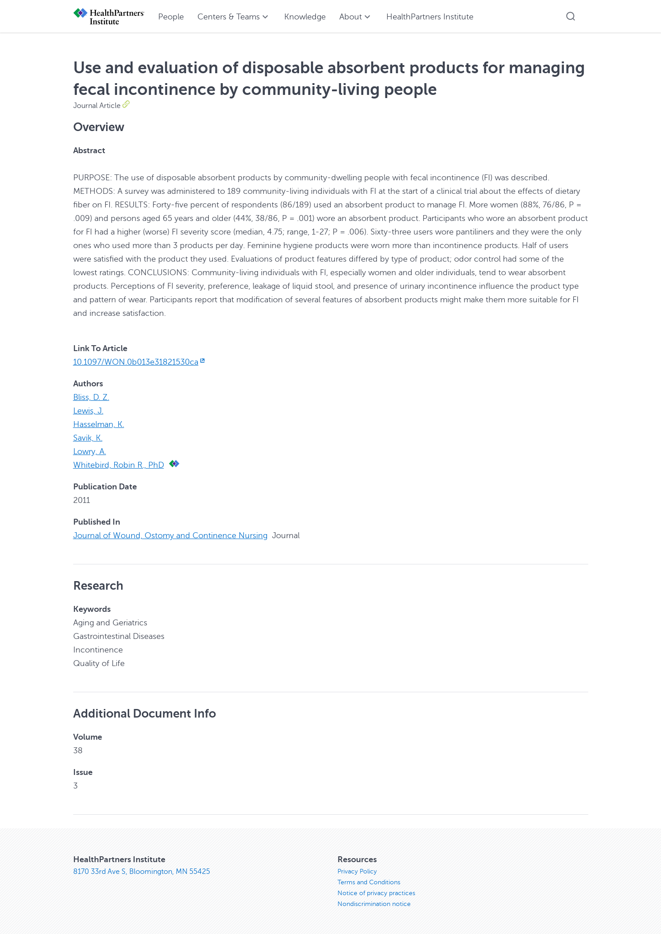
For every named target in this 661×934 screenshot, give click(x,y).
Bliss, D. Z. (91, 397)
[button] (570, 16)
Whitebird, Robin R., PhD (118, 464)
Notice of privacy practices (376, 893)
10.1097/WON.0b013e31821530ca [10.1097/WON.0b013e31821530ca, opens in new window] (140, 361)
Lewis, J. (88, 410)
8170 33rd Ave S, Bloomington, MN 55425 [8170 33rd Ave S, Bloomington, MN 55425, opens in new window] (141, 872)
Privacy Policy (357, 871)
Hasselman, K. (98, 424)
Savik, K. (88, 437)
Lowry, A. (89, 451)
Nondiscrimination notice (374, 904)
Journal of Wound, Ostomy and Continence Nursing (170, 535)
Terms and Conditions (369, 882)
